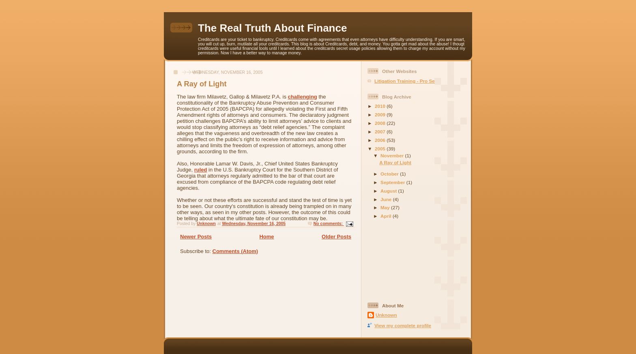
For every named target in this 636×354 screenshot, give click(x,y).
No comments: (329, 223)
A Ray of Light (202, 84)
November (392, 155)
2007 (381, 131)
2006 (381, 140)
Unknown (386, 315)
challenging (302, 97)
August (389, 190)
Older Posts (336, 237)
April (386, 216)
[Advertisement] (403, 262)
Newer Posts (196, 237)
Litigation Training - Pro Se (404, 81)
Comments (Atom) (235, 251)
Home (266, 237)
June (386, 199)
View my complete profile (402, 325)
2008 (381, 123)
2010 (381, 106)
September (393, 182)
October (390, 173)
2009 (381, 114)
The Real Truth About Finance (272, 28)
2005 (381, 148)
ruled (200, 170)
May (385, 207)
